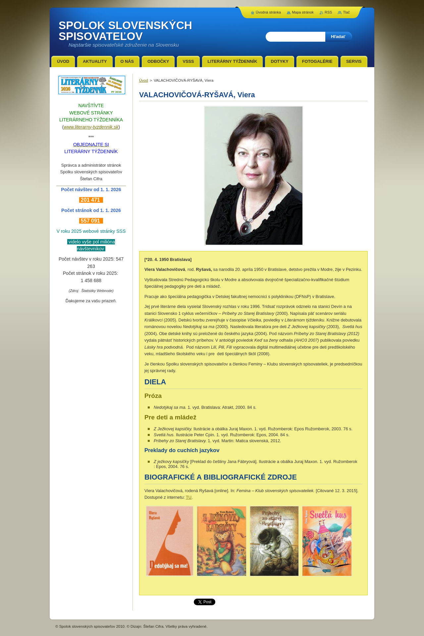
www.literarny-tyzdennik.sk (91, 127)
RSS (328, 12)
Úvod (143, 80)
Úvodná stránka (268, 12)
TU (188, 497)
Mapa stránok (303, 12)
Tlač (346, 12)
